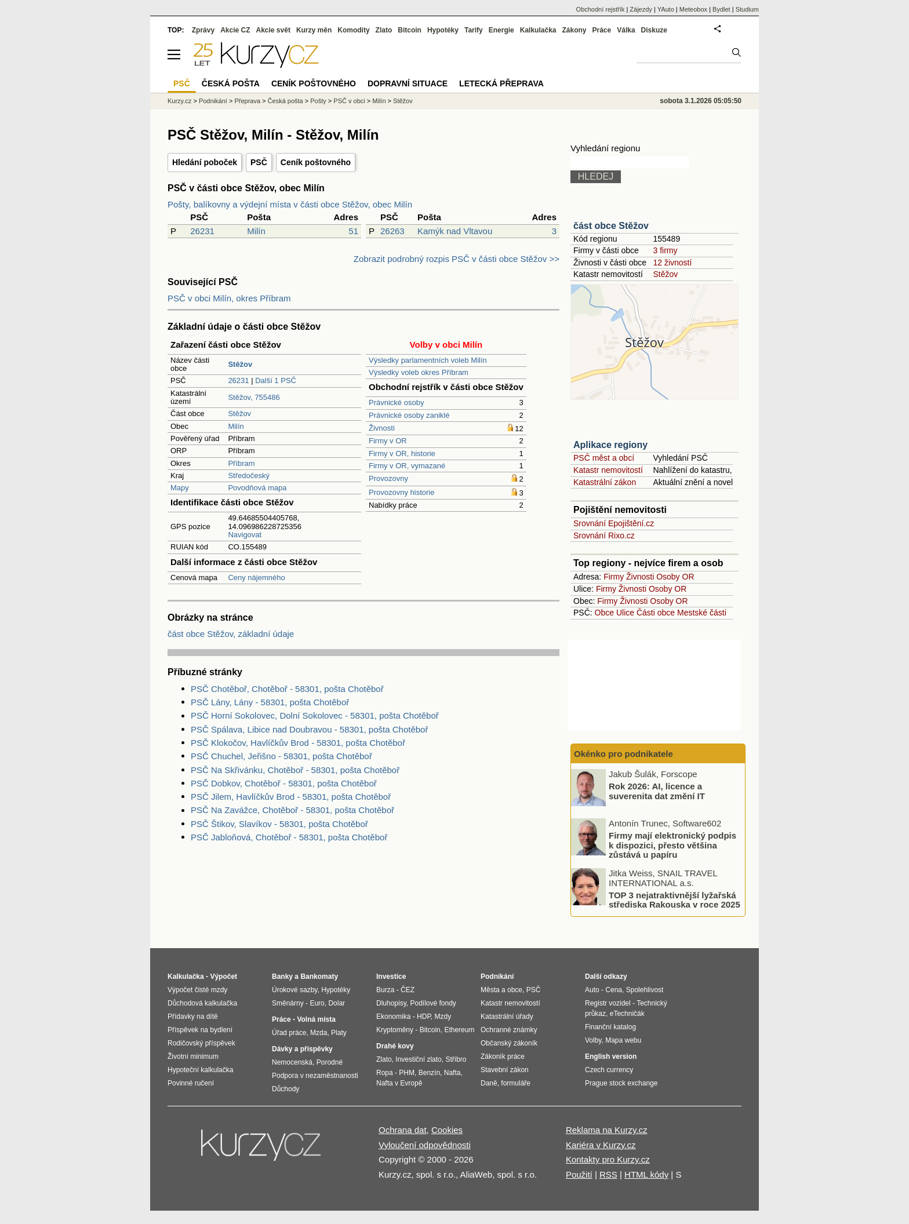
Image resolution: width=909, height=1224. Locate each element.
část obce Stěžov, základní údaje (231, 634)
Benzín (429, 1073)
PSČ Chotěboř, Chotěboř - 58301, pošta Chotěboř (287, 689)
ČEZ (407, 990)
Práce (602, 30)
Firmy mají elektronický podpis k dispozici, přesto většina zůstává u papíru (672, 844)
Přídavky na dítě (193, 1016)
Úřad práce (289, 1033)
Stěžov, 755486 (253, 397)
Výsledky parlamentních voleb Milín (428, 360)
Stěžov (239, 413)
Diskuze (654, 30)
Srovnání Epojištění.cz (613, 523)
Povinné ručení (191, 1083)
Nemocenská (292, 1062)
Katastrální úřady (507, 1016)
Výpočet (223, 976)
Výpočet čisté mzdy (197, 990)
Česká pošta (285, 100)
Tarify (473, 30)
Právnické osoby (396, 402)
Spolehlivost (645, 990)
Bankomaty (319, 976)
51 (353, 231)
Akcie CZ (235, 30)
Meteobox (693, 9)
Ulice (625, 612)
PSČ (258, 162)
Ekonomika (393, 1016)
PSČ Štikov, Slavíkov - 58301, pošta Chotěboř (279, 824)
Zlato (384, 30)
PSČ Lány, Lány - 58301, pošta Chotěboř (270, 702)
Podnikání (213, 100)
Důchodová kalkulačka (202, 1003)
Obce (604, 612)
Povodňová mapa (257, 487)
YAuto (665, 9)
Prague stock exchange (621, 1083)
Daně (489, 1083)
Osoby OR (675, 576)
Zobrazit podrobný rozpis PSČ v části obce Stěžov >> (456, 259)
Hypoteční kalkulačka (200, 1070)
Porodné (330, 1062)
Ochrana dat (403, 1130)
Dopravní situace (408, 83)
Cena (613, 990)
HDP (424, 1016)
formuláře (515, 1083)
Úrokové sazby (294, 990)
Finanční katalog (610, 1027)
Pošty (318, 100)
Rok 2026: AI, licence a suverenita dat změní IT (657, 791)
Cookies (447, 1130)
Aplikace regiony (610, 445)
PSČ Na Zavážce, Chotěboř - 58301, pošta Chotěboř (292, 810)
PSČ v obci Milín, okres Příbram (229, 298)
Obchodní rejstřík (600, 9)
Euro (317, 1003)
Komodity (353, 30)
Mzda (318, 1033)
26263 (392, 231)
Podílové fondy (433, 1003)
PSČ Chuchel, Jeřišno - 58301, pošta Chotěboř (281, 756)
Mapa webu (623, 1040)
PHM (406, 1073)
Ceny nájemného (256, 577)
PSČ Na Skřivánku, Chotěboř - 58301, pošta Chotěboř (295, 770)
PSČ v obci (349, 100)
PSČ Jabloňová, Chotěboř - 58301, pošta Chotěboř (289, 837)
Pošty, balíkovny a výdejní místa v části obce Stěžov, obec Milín (290, 204)
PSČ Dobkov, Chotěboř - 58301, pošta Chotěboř (284, 783)
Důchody (285, 1089)
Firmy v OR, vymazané (407, 465)
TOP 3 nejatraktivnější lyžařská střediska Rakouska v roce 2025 (674, 899)
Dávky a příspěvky (302, 1049)
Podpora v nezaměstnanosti (315, 1076)
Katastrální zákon (604, 482)
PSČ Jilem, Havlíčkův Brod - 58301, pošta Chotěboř (291, 797)
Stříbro (455, 1059)
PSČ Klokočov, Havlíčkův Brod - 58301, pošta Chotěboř (298, 743)
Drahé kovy (395, 1046)
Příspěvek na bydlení (200, 1030)
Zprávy (203, 30)
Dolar (336, 1003)
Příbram (241, 463)
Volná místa (316, 1019)
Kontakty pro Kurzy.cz (608, 1159)
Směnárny (288, 1003)
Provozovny (388, 478)
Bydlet (721, 9)
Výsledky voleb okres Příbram (418, 372)
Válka (626, 30)
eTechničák (627, 1014)
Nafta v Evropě (399, 1083)
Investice (391, 976)
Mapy (179, 487)
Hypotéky (443, 30)
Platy (339, 1033)
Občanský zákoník (509, 1043)
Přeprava (247, 100)
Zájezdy (641, 9)
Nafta (452, 1073)
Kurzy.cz (179, 100)
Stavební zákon (505, 1070)
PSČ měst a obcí (603, 457)
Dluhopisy (391, 1003)
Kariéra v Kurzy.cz (601, 1145)
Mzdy (443, 1016)
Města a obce (501, 990)
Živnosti (382, 428)
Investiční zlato (418, 1059)
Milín (256, 231)
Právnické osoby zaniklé (409, 415)
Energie (501, 30)
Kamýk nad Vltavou (454, 231)
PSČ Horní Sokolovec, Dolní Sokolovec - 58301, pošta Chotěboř (315, 715)
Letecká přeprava (501, 83)
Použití (579, 1174)
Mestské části (701, 612)
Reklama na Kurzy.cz (607, 1130)
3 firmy (665, 250)
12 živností (672, 262)
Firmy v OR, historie (402, 453)
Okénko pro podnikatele (623, 754)
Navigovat (244, 534)
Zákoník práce (503, 1056)
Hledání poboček (204, 162)
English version (611, 1056)
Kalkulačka (538, 30)
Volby (593, 1040)
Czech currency (609, 1070)
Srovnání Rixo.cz (604, 535)
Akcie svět (273, 30)
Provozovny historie (401, 492)
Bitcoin (409, 30)
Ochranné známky (509, 1030)
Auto (592, 990)
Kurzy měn (314, 30)
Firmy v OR (388, 440)
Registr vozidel (608, 1003)
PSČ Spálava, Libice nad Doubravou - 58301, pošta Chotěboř (309, 729)
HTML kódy (646, 1174)
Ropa (384, 1073)
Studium (747, 9)
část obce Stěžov (611, 226)
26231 (202, 231)
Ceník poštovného (316, 162)
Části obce (656, 612)
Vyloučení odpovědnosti (425, 1145)
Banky (282, 976)
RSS (608, 1174)
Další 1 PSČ (275, 380)
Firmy (613, 576)
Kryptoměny (394, 1030)
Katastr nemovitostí (608, 470)
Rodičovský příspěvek (201, 1043)
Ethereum (459, 1030)
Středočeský (249, 475)
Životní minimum (193, 1056)
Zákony (574, 30)
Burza (385, 990)
